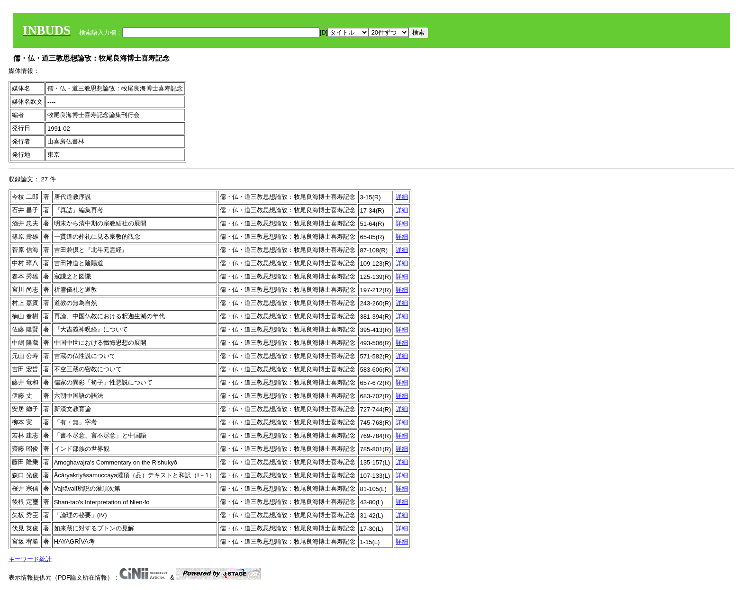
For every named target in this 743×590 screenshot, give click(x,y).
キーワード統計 (30, 559)
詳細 (402, 196)
